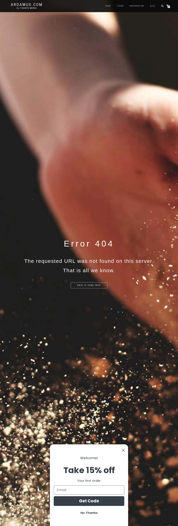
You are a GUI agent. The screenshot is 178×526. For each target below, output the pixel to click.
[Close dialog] (123, 459)
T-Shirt (120, 6)
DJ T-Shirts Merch (27, 8)
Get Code (89, 510)
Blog (152, 6)
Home (108, 6)
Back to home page (89, 285)
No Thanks (89, 522)
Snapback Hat (137, 6)
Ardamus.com (27, 5)
